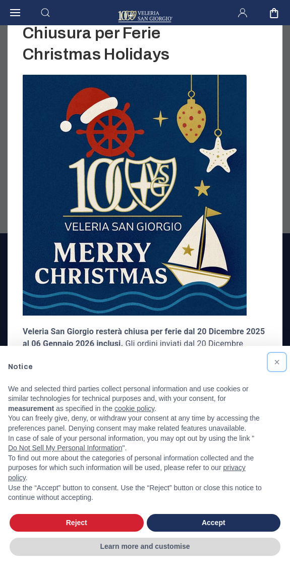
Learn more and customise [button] (145, 546)
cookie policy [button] (134, 408)
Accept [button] (213, 523)
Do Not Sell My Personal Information (65, 448)
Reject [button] (76, 523)
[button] (277, 362)
